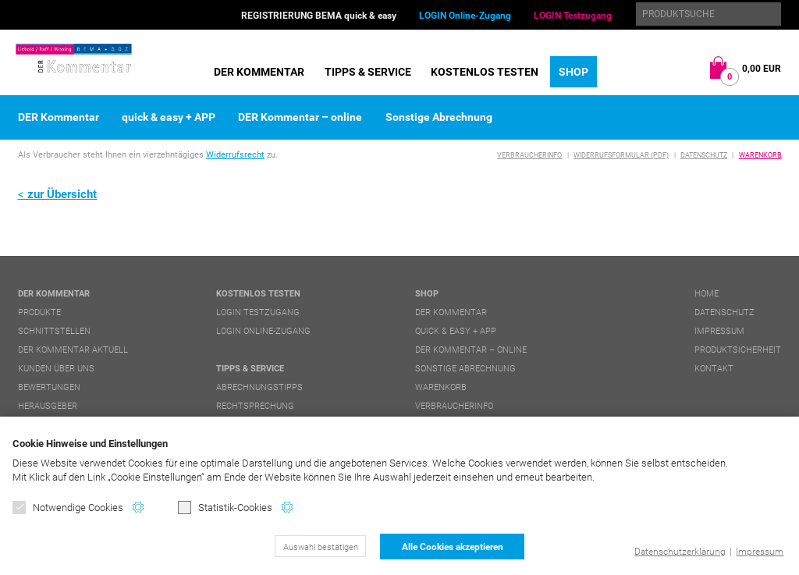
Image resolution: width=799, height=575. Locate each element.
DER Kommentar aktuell (73, 350)
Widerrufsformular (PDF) (621, 155)
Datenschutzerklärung (680, 551)
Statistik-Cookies (225, 506)
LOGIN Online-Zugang (465, 15)
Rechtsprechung (255, 406)
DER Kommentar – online (300, 117)
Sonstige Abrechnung (438, 117)
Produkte (39, 312)
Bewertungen (49, 387)
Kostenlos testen (484, 72)
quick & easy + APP (168, 117)
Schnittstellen (54, 331)
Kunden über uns (56, 369)
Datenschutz (703, 155)
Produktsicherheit (737, 350)
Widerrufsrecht (235, 155)
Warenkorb (760, 155)
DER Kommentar (259, 72)
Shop (573, 72)
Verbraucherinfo (529, 155)
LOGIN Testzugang (573, 15)
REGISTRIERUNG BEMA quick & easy (318, 15)
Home (706, 294)
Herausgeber (47, 406)
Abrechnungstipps (259, 387)
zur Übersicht (62, 194)
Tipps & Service (368, 72)
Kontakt (713, 369)
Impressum (759, 551)
